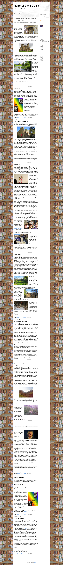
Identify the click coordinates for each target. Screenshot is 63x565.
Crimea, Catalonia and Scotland (20, 321)
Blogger (35, 562)
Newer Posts (16, 556)
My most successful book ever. (45, 41)
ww (43, 14)
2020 (41, 49)
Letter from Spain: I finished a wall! (21, 121)
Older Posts (35, 556)
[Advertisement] (44, 32)
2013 (41, 57)
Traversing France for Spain (20, 363)
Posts (41, 20)
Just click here (25, 511)
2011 (41, 59)
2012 (41, 58)
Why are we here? (17, 424)
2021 (41, 48)
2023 (41, 46)
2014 (41, 56)
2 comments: (24, 317)
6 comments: (24, 473)
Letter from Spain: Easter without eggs (22, 166)
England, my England (18, 13)
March (42, 40)
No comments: (25, 117)
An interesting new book (19, 477)
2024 (41, 45)
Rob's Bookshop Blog (26, 5)
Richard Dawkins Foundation (25, 472)
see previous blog (26, 528)
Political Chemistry (18, 90)
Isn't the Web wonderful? (19, 518)
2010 (41, 60)
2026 (41, 39)
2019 (41, 50)
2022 (41, 47)
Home (26, 556)
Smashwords (15, 493)
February (42, 42)
